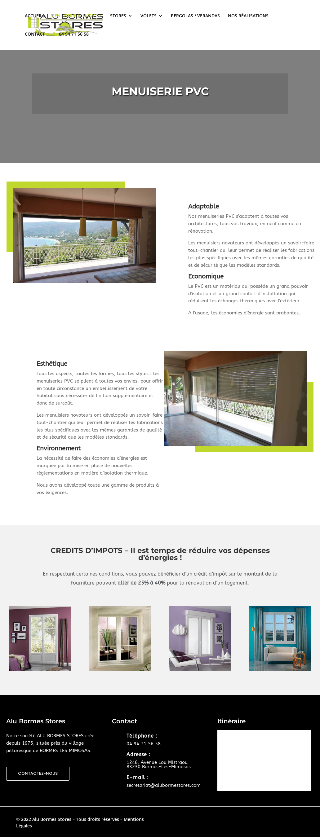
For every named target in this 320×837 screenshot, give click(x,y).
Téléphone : (142, 736)
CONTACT (35, 34)
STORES (118, 16)
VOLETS (148, 16)
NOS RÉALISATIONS (248, 16)
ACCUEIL (33, 16)
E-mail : (138, 777)
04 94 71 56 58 (74, 34)
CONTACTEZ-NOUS (38, 773)
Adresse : (139, 754)
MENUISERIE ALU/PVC (73, 16)
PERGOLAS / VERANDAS (195, 16)
